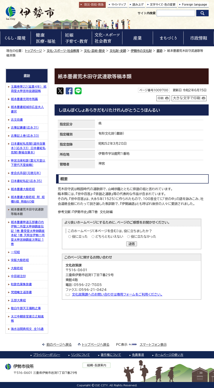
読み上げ (138, 4)
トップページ (33, 50)
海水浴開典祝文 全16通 (27, 328)
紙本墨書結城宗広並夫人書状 (27, 109)
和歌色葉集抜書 (21, 284)
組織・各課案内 (96, 365)
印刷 (161, 98)
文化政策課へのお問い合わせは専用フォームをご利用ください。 (117, 294)
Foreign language (194, 4)
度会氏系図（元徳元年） (26, 172)
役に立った (80, 236)
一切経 (15, 252)
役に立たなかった (143, 236)
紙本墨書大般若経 (23, 189)
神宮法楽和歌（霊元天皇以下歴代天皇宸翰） (28, 163)
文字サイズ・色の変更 (162, 4)
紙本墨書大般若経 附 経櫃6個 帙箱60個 (28, 199)
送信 (131, 243)
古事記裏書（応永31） (25, 127)
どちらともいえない (109, 236)
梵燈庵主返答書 (21, 292)
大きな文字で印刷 (186, 98)
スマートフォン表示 (153, 344)
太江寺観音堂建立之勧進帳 (27, 318)
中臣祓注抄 (18, 276)
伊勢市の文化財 (141, 50)
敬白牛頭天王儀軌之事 (26, 308)
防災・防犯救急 (94, 4)
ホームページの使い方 (169, 354)
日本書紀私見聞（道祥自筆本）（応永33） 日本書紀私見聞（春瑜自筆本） (28, 148)
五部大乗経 (18, 300)
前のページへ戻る (59, 344)
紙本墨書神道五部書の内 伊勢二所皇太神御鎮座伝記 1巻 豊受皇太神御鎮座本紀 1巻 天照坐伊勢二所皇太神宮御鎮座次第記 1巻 (28, 233)
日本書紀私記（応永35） (26, 180)
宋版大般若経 (20, 260)
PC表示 (121, 344)
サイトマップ (118, 4)
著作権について (111, 354)
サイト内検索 (147, 13)
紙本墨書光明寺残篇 (24, 99)
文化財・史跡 (118, 50)
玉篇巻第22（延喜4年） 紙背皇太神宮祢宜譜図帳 (28, 89)
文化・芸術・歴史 (94, 50)
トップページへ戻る (96, 344)
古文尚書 (17, 119)
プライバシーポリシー (46, 354)
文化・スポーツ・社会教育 (63, 50)
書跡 (159, 50)
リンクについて (80, 354)
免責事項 (138, 354)
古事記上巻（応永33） (25, 135)
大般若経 (17, 268)
